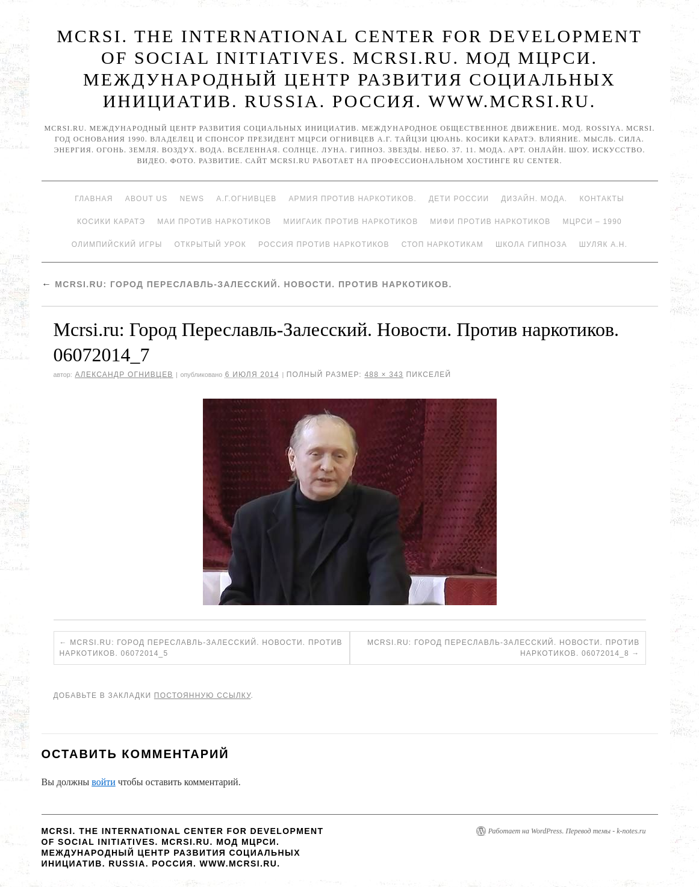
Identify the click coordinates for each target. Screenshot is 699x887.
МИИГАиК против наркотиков (350, 221)
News (191, 199)
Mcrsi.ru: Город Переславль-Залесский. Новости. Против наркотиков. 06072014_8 (503, 648)
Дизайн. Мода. (534, 199)
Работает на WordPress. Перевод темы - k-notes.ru (567, 831)
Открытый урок (210, 244)
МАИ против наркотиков (214, 221)
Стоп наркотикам (442, 244)
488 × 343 (383, 374)
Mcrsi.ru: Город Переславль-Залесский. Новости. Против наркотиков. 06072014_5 (201, 648)
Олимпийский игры (117, 244)
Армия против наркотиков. (352, 199)
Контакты (601, 199)
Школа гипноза (531, 244)
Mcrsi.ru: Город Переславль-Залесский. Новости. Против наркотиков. (247, 284)
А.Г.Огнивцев (246, 199)
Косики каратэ (111, 221)
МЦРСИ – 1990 (591, 221)
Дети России (459, 199)
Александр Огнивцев (124, 374)
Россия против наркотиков (324, 244)
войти (104, 782)
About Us (146, 199)
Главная (94, 199)
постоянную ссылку (202, 695)
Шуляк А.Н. (603, 244)
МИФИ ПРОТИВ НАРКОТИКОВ (490, 221)
